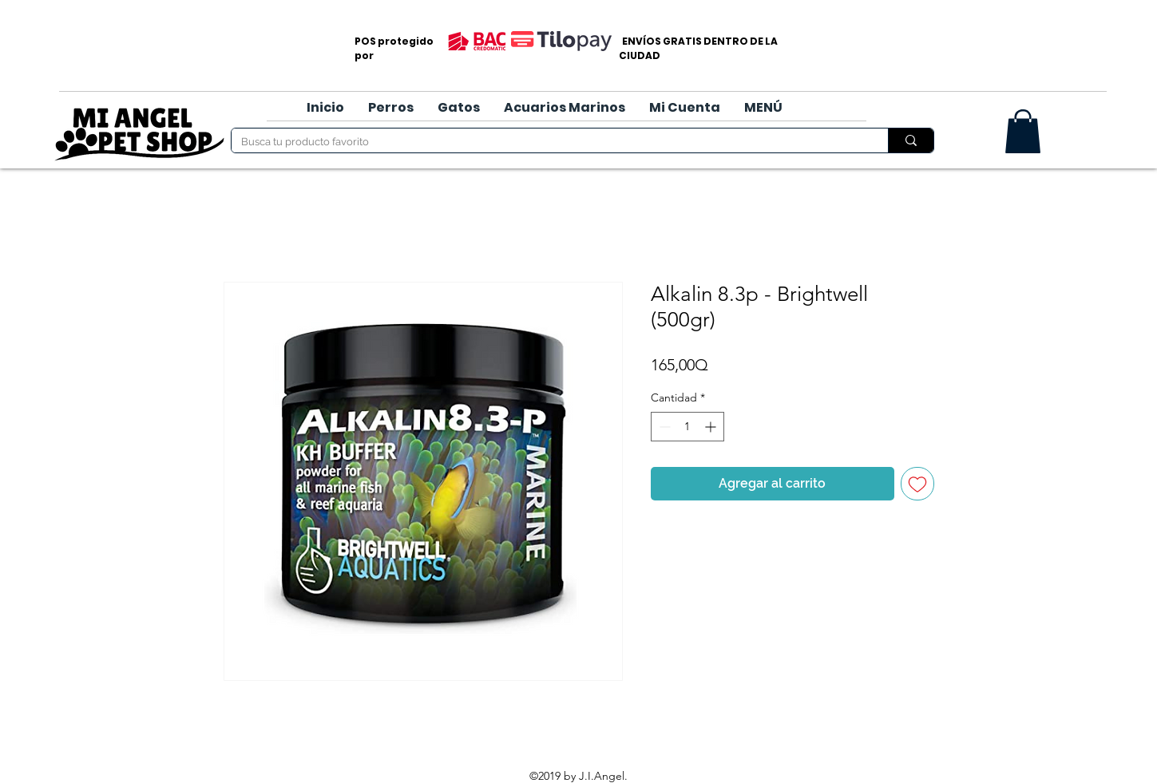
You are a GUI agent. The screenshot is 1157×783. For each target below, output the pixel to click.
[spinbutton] (687, 427)
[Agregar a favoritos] (917, 483)
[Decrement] (663, 427)
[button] (391, 108)
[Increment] (712, 427)
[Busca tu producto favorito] (547, 142)
